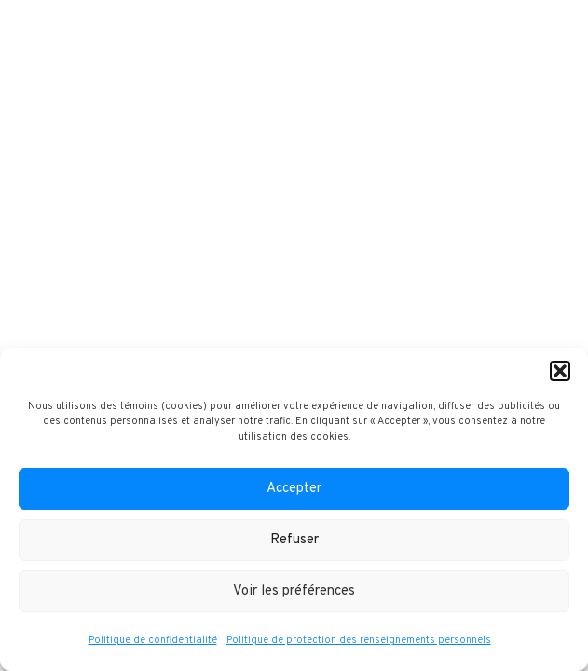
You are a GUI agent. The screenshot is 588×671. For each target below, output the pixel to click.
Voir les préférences (294, 591)
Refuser (294, 540)
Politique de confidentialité (153, 640)
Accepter (294, 489)
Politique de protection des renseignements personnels (358, 640)
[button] (560, 371)
